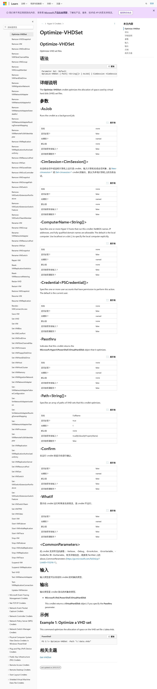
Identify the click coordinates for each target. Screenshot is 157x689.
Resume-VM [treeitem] (17, 296)
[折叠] (33, 21)
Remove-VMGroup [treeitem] (19, 62)
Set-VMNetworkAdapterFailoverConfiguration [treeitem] (22, 390)
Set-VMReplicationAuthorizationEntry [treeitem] (22, 453)
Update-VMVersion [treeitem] (20, 590)
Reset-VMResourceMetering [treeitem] (21, 275)
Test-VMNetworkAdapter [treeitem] (22, 577)
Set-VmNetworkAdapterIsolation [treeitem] (22, 401)
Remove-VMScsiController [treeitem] (22, 172)
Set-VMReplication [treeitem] (19, 445)
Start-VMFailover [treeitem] (19, 523)
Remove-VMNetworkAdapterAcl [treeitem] (21, 101)
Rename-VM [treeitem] (17, 223)
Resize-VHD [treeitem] (16, 281)
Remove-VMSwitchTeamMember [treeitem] (21, 216)
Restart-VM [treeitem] (16, 286)
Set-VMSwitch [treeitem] (18, 476)
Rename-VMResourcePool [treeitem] (22, 241)
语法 (127, 32)
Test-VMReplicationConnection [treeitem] (22, 584)
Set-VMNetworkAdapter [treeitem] (22, 382)
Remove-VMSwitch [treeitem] (20, 187)
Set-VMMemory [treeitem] (18, 372)
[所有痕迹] (42, 23)
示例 (127, 49)
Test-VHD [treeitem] (16, 572)
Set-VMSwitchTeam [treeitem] (20, 504)
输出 (127, 46)
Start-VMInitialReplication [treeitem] (22, 528)
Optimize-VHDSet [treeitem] (19, 34)
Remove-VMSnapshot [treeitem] (21, 177)
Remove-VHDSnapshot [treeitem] (21, 39)
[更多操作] (114, 23)
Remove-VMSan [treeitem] (18, 163)
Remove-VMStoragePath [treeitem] (22, 182)
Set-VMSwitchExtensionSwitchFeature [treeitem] (22, 495)
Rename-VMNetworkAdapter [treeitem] (20, 234)
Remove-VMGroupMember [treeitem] (19, 68)
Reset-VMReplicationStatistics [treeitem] (21, 267)
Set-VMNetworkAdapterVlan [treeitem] (22, 423)
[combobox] (18, 27)
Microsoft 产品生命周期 (55, 12)
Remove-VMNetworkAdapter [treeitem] (20, 93)
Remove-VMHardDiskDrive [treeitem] (19, 76)
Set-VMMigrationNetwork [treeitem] (22, 377)
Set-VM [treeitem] (15, 323)
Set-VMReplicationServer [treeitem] (22, 462)
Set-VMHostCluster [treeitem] (20, 367)
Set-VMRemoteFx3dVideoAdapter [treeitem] (22, 437)
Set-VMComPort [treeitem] (18, 333)
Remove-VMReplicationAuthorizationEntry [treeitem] (22, 149)
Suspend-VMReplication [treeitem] (22, 567)
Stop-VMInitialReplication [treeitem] (22, 548)
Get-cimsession (63, 172)
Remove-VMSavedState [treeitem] (21, 167)
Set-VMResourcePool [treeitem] (20, 466)
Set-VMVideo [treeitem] (17, 514)
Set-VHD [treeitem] (15, 318)
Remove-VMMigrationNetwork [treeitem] (21, 85)
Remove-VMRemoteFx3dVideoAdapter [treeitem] (22, 133)
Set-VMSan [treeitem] (16, 471)
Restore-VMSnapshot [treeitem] (20, 291)
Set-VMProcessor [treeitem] (19, 429)
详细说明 (128, 35)
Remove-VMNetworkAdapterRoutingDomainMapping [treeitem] (22, 122)
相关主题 (128, 53)
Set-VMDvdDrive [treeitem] (19, 338)
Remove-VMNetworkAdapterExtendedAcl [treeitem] (22, 110)
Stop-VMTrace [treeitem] (18, 557)
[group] (78, 73)
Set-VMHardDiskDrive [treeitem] (21, 357)
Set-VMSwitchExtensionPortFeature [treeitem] (22, 484)
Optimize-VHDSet (132, 28)
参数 (127, 39)
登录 (152, 3)
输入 (127, 42)
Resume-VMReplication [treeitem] (21, 301)
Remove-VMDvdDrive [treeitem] (21, 49)
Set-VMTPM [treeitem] (17, 509)
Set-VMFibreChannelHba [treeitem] (22, 343)
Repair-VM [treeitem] (16, 260)
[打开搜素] (146, 3)
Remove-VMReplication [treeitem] (21, 141)
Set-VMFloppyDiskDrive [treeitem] (21, 353)
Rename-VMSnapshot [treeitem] (21, 250)
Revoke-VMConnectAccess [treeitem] (19, 307)
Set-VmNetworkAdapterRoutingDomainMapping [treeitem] (22, 412)
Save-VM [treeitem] (15, 314)
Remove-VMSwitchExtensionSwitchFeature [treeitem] (22, 206)
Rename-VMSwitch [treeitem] (20, 255)
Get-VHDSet (45, 657)
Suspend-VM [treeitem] (17, 562)
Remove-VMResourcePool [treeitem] (22, 158)
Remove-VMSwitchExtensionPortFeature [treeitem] (22, 195)
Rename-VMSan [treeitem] (18, 245)
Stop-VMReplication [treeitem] (20, 552)
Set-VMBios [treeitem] (17, 328)
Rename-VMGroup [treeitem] (19, 227)
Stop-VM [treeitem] (15, 538)
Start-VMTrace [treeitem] (18, 533)
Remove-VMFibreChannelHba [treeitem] (20, 55)
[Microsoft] (5, 3)
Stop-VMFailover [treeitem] (19, 543)
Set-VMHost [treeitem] (17, 362)
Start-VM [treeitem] (16, 518)
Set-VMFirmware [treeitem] (19, 348)
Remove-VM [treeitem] (17, 44)
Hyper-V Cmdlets (54, 23)
